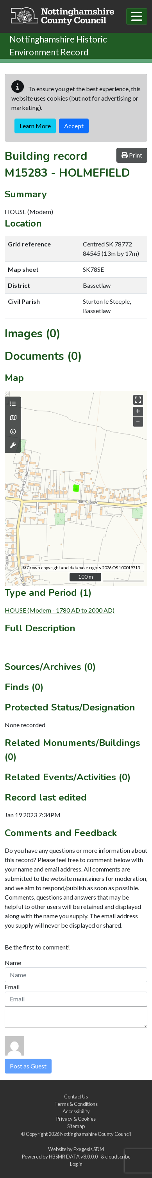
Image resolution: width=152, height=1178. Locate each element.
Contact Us (76, 1096)
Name (13, 962)
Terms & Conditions (76, 1104)
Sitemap (76, 1126)
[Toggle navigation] (136, 16)
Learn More (35, 125)
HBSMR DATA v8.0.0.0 (74, 1156)
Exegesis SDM (88, 1149)
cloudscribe (118, 1156)
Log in (76, 1164)
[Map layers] (13, 404)
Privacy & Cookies (76, 1119)
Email (12, 986)
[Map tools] (13, 445)
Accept (74, 125)
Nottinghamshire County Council (95, 1134)
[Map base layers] (13, 418)
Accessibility (76, 1111)
